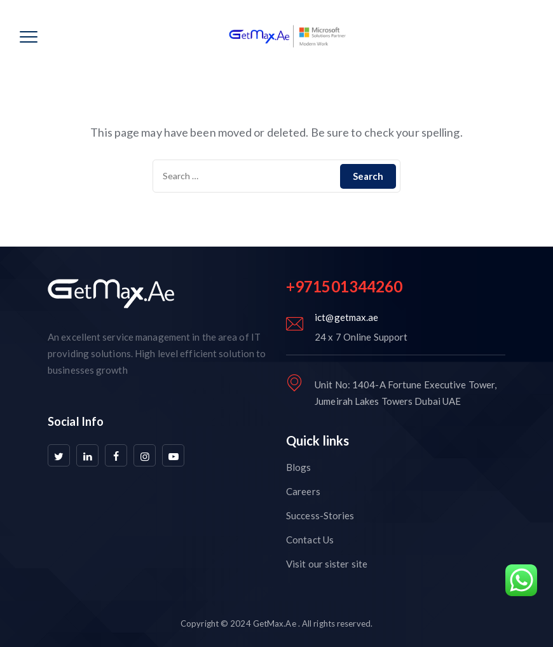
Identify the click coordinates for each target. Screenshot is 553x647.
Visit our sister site (326, 563)
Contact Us (310, 539)
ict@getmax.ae (346, 317)
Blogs (298, 467)
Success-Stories (320, 515)
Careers (303, 491)
